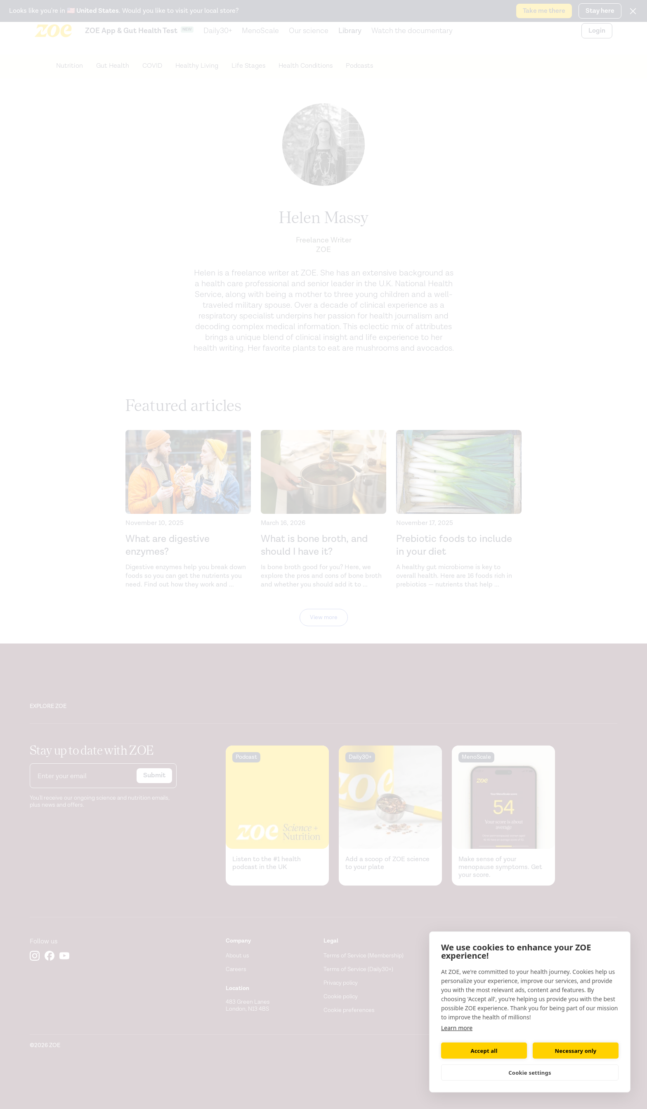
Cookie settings (529, 1072)
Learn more (456, 1028)
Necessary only (576, 1050)
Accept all (484, 1050)
